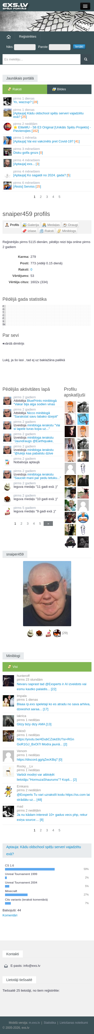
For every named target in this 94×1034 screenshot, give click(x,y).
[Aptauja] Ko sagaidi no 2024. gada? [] (47, 174)
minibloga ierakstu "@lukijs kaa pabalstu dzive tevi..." (28, 453)
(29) (65, 633)
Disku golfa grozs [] (47, 151)
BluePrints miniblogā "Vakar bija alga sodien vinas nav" (30, 404)
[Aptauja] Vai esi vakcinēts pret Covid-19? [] (47, 140)
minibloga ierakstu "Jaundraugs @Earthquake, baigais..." (28, 441)
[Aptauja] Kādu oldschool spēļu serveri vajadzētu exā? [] (47, 113)
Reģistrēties (27, 36)
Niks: (21, 47)
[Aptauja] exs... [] (47, 162)
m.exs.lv (34, 1022)
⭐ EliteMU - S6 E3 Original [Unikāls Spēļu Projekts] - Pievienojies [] (47, 127)
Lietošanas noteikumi (74, 1022)
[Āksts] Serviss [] (47, 185)
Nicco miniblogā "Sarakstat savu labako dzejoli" (36, 414)
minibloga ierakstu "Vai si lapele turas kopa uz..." (37, 427)
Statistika (50, 1022)
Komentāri (10, 915)
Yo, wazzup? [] (47, 101)
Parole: (54, 47)
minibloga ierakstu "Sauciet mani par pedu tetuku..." (37, 476)
